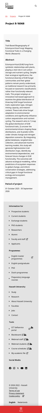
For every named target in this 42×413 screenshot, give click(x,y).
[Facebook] (10, 368)
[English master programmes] (21, 257)
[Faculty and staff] (18, 239)
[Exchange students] (18, 220)
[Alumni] (13, 234)
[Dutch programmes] (18, 272)
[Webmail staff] (18, 339)
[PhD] (12, 268)
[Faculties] (14, 306)
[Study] (12, 292)
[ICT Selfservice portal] (21, 328)
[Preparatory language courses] (21, 278)
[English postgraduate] (19, 263)
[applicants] (14, 243)
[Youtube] (22, 368)
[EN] (6, 16)
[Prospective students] (19, 211)
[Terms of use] (14, 390)
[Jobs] (12, 310)
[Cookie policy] (14, 396)
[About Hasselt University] (20, 301)
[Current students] (17, 216)
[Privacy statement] (16, 393)
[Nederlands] (22, 402)
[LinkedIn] (26, 368)
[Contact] (13, 315)
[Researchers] (15, 230)
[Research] (14, 296)
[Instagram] (14, 368)
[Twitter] (18, 368)
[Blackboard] (17, 334)
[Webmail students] (20, 344)
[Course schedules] (20, 348)
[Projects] (13, 16)
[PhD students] (16, 225)
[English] (12, 402)
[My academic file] (18, 353)
